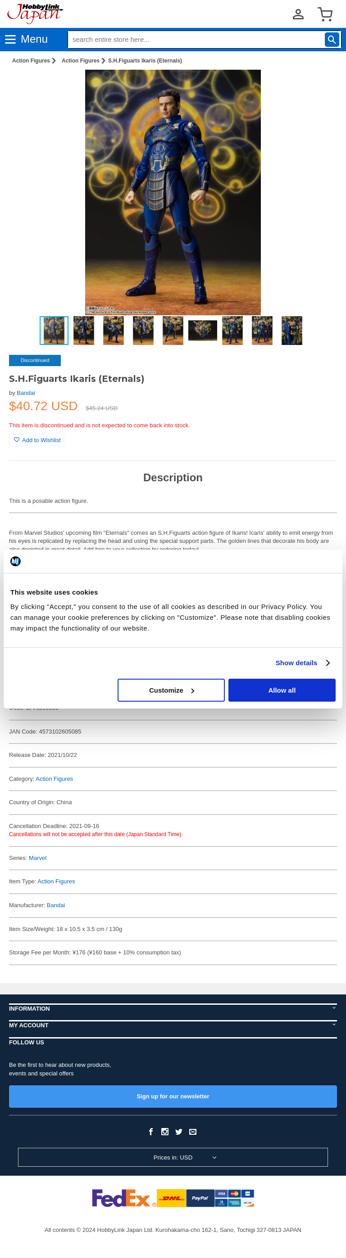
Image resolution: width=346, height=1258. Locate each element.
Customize (171, 690)
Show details (297, 663)
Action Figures (31, 61)
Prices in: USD (173, 1157)
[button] (320, 86)
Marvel (37, 858)
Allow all (282, 690)
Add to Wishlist (37, 440)
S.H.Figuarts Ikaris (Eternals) (145, 61)
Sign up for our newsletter (173, 1096)
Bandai (26, 392)
